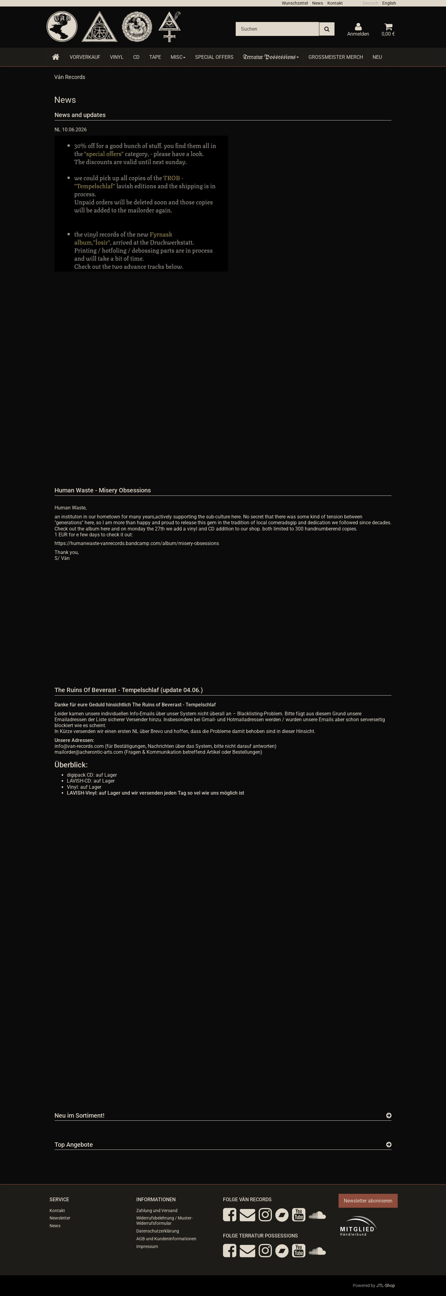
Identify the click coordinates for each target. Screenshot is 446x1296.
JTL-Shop (385, 1285)
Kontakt (335, 3)
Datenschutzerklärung (157, 1230)
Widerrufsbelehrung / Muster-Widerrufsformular (164, 1220)
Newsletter (60, 1217)
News (317, 3)
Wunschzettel (295, 3)
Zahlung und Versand (156, 1210)
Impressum (147, 1246)
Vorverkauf (85, 57)
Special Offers (214, 57)
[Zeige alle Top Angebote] (388, 1144)
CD (136, 57)
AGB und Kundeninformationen (166, 1238)
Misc (178, 57)
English (389, 3)
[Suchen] (277, 29)
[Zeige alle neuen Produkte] (388, 1115)
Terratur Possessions (271, 57)
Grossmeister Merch (335, 57)
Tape (155, 57)
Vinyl (117, 57)
